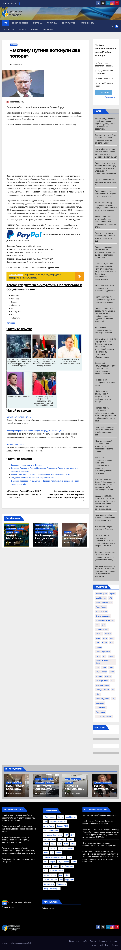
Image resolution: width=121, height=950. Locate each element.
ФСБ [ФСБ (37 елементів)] (112, 681)
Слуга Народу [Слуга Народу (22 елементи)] (101, 672)
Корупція (21, 528)
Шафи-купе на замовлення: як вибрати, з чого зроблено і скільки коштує (103, 396)
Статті (22, 29)
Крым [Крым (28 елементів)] (105, 638)
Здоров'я (98, 783)
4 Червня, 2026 (102, 793)
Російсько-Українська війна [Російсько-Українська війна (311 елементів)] (104, 662)
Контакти (48, 29)
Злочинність (87, 23)
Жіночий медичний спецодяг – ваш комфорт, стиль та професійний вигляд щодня (104, 446)
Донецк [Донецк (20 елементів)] (108, 634)
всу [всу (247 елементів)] (113, 690)
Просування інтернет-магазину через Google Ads (105, 182)
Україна (37, 23)
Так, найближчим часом (104, 84)
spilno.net (5, 943)
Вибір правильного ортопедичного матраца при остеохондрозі (105, 193)
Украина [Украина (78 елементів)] (99, 676)
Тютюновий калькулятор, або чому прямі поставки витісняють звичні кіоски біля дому (105, 368)
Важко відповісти (104, 78)
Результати (110, 97)
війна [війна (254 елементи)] (98, 694)
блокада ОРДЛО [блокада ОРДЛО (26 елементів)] (102, 690)
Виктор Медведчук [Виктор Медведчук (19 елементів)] (103, 616)
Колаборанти (11, 528)
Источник (10, 323)
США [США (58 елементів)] (104, 667)
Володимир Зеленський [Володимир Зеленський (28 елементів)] (105, 620)
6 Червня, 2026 (73, 793)
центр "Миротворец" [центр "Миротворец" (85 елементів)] (104, 717)
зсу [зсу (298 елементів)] (113, 699)
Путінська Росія (41, 532)
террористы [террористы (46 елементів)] (100, 712)
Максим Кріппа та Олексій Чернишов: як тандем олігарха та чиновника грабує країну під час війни (105, 484)
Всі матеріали (48, 908)
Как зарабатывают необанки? (103, 815)
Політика (52, 23)
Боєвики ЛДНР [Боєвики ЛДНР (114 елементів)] (101, 611)
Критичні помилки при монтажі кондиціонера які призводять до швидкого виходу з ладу (16, 840)
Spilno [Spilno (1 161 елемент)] (112, 594)
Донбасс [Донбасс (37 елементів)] (99, 634)
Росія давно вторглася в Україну (104, 64)
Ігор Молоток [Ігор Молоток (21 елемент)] (101, 598)
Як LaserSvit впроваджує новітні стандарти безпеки (103, 330)
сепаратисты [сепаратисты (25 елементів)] (101, 708)
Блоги (34, 29)
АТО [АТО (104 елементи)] (110, 598)
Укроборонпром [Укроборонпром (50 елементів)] (102, 681)
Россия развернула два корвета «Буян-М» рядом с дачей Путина (35, 431)
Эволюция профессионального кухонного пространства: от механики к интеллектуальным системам (104, 465)
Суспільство (68, 23)
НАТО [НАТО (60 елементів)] (104, 643)
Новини (38, 528)
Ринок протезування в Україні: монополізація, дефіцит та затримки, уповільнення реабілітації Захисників (105, 168)
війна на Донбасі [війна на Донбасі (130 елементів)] (102, 699)
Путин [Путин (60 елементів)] (98, 656)
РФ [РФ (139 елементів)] (104, 656)
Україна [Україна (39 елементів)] (108, 676)
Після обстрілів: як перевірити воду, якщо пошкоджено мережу (105, 299)
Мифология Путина (15, 444)
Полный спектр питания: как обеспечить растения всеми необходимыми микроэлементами (105, 540)
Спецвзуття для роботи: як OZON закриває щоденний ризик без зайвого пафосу (19, 829)
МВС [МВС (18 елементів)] (97, 643)
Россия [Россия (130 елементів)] (111, 656)
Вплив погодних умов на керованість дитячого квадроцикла (105, 288)
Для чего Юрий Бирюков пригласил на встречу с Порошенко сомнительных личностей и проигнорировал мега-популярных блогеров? (100, 856)
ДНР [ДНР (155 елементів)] (103, 625)
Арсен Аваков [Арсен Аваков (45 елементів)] (101, 607)
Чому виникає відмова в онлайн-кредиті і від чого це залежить (105, 517)
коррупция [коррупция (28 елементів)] (100, 703)
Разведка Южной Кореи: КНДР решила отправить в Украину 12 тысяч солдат (23, 494)
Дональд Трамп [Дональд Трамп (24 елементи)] (102, 629)
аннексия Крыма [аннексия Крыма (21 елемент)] (102, 685)
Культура (9, 29)
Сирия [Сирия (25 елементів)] (111, 667)
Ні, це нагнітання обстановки (104, 72)
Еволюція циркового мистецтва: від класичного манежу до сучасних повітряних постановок (105, 252)
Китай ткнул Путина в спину (18, 417)
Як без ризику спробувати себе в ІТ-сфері (105, 382)
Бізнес (38, 779)
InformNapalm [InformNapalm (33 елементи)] (101, 594)
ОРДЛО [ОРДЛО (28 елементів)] (99, 647)
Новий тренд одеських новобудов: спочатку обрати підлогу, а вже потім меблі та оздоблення (105, 123)
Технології (50, 783)
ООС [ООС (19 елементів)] (111, 643)
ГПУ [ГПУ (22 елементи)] (97, 625)
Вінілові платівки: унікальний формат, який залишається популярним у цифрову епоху (105, 221)
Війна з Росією (20, 23)
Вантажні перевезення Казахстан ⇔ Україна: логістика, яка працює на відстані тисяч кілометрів (105, 571)
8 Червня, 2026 (14, 793)
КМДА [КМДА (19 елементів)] (98, 638)
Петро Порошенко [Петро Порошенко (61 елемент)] (103, 652)
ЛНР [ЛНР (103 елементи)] (112, 638)
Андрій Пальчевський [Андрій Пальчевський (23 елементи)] (104, 602)
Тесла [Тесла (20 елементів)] (111, 672)
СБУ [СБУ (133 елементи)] (97, 667)
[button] (112, 26)
